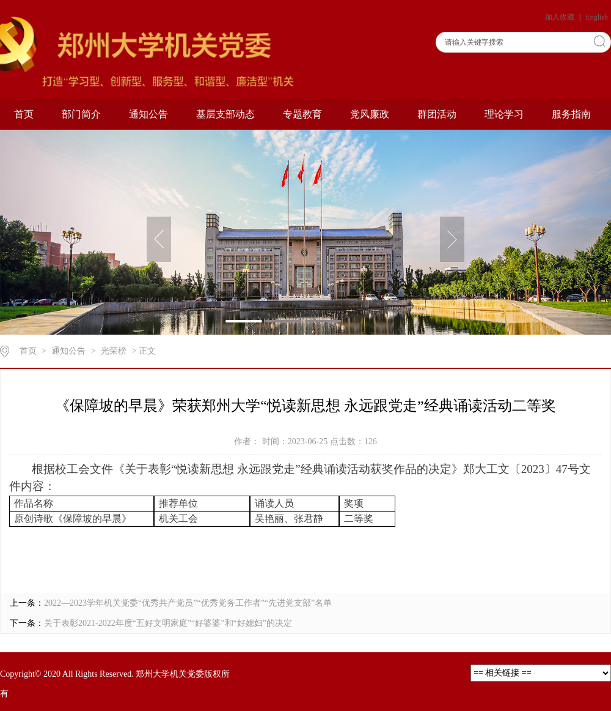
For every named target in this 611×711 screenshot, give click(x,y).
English (596, 17)
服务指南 (571, 114)
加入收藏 (560, 17)
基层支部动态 (225, 114)
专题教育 (302, 114)
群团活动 (436, 114)
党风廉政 (369, 114)
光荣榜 (113, 351)
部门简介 (81, 114)
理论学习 (504, 114)
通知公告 (148, 114)
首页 (24, 114)
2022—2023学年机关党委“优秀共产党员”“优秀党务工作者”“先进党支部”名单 (188, 603)
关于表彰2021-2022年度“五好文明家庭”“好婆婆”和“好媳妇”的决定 (168, 623)
